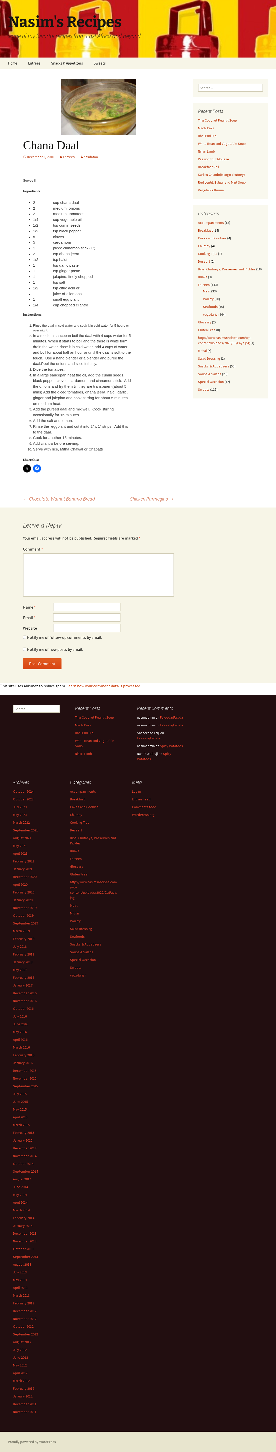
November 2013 (24, 1241)
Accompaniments (211, 222)
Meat (206, 291)
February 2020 (23, 892)
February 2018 (23, 954)
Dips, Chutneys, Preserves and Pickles (227, 269)
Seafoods (210, 306)
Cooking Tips (207, 253)
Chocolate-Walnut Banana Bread (59, 499)
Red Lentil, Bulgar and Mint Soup (222, 182)
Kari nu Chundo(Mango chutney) (221, 174)
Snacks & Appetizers (67, 63)
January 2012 (22, 1396)
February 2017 (23, 977)
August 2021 (22, 838)
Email (29, 617)
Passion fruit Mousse (213, 159)
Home (12, 63)
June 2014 (20, 1187)
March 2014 (21, 1210)
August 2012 (22, 1342)
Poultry (208, 299)
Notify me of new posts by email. (55, 649)
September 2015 (25, 1086)
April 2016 (20, 1039)
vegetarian (211, 314)
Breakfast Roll (208, 167)
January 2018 (22, 962)
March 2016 (21, 1047)
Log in (136, 791)
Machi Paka (206, 128)
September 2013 (25, 1256)
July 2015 (20, 1094)
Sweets (100, 63)
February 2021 (23, 861)
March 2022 (21, 822)
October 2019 (23, 915)
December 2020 (24, 876)
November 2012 (24, 1318)
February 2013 (23, 1303)
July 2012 (20, 1349)
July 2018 (20, 946)
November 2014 (24, 1156)
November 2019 (24, 907)
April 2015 (20, 1117)
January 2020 (22, 900)
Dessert (204, 261)
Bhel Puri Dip (207, 136)
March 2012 (21, 1380)
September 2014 (25, 1171)
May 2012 (20, 1365)
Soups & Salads (209, 374)
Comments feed (144, 807)
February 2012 (23, 1388)
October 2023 (23, 799)
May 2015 (20, 1109)
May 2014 (20, 1194)
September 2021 (25, 830)
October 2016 (23, 1008)
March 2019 (21, 931)
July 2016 (20, 1016)
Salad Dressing (209, 358)
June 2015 (20, 1101)
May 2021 (20, 845)
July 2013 (20, 1272)
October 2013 (23, 1249)
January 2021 (22, 869)
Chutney (204, 246)
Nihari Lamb (206, 151)
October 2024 (23, 791)
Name (29, 607)
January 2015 (22, 1140)
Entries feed (141, 799)
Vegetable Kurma (211, 190)
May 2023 (20, 814)
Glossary (204, 322)
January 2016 (22, 1063)
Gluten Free (207, 330)
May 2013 (20, 1280)
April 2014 (20, 1202)
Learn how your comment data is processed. (103, 685)
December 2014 (24, 1148)
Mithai (202, 350)
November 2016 (24, 1001)
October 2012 (23, 1326)
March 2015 (21, 1125)
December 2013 (24, 1233)
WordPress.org (143, 814)
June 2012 (20, 1357)
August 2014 (22, 1179)
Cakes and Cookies (212, 238)
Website (30, 628)
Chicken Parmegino (152, 499)
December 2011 (24, 1404)
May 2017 (20, 969)
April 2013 (20, 1287)
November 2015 (24, 1078)
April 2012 (20, 1373)
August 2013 (22, 1264)
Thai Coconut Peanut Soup (217, 120)
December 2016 (24, 993)
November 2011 (24, 1411)
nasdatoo (91, 157)
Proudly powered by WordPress (32, 1441)
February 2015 (23, 1132)
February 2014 (23, 1218)
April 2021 (20, 853)
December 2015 (24, 1070)
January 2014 (22, 1225)
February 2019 (23, 938)
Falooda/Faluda (171, 717)
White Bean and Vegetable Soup (222, 143)
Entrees (34, 63)
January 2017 (22, 985)
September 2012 (25, 1334)
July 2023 (20, 807)
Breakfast (205, 230)
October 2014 (23, 1163)
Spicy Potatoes (171, 746)
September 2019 (25, 923)
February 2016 (23, 1055)
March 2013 (21, 1295)
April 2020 (20, 884)
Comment (33, 549)
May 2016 (20, 1032)
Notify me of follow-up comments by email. (64, 637)
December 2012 (24, 1311)
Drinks (202, 277)
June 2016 (20, 1024)
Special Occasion (211, 381)
